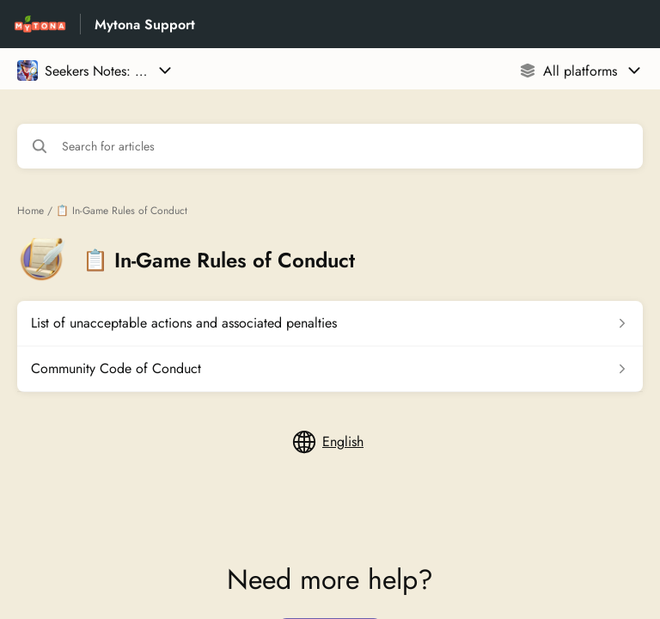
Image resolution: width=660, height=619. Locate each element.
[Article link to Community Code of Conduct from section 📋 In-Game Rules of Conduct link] (330, 369)
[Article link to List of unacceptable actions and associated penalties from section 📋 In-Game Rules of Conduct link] (330, 323)
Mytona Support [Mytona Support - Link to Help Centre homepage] (145, 24)
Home (30, 210)
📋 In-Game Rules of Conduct (121, 210)
